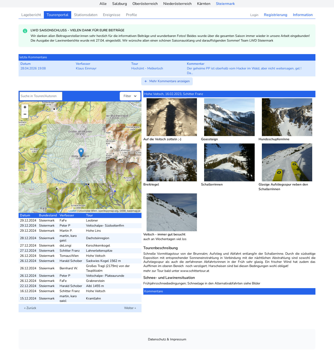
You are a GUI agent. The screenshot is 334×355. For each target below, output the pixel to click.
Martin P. (66, 230)
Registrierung (275, 14)
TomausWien (69, 256)
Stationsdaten (85, 14)
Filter (131, 96)
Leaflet (72, 210)
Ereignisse (111, 14)
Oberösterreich (145, 3)
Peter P (65, 225)
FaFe (63, 220)
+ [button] (24, 107)
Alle (103, 3)
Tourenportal (57, 14)
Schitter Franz (70, 250)
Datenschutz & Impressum (167, 339)
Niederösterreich (177, 3)
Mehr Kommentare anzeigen (167, 81)
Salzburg (119, 3)
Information (303, 14)
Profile (131, 14)
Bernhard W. (69, 268)
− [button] (24, 114)
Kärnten (203, 3)
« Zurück (30, 308)
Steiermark (225, 3)
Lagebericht (31, 14)
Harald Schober (71, 261)
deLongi (65, 245)
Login (254, 15)
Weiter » (130, 308)
